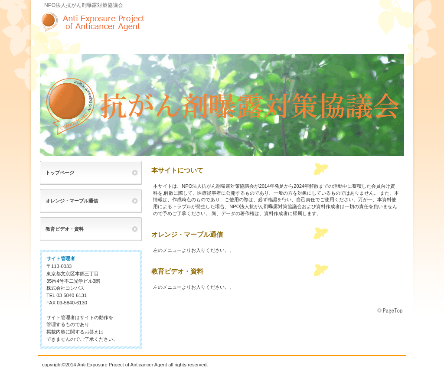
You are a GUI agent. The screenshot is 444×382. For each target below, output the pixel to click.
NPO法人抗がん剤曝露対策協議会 (126, 22)
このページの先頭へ (390, 311)
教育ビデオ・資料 (65, 229)
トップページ (60, 172)
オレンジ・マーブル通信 (72, 200)
